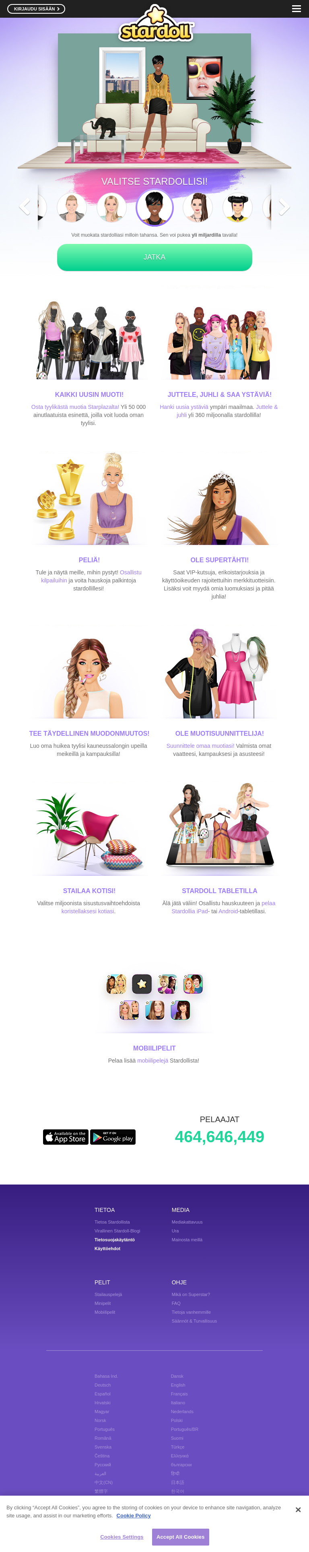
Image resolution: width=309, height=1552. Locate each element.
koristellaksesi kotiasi (88, 911)
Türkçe (178, 1447)
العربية (100, 1473)
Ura (175, 1230)
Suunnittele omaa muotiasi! (201, 746)
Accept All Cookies (181, 1538)
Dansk (177, 1376)
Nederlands (182, 1411)
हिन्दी (175, 1473)
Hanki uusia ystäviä (184, 407)
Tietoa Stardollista (112, 1222)
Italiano (178, 1402)
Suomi (177, 1438)
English (178, 1385)
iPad (202, 911)
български (181, 1464)
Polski (177, 1420)
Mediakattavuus (187, 1222)
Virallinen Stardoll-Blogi (117, 1230)
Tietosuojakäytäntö (115, 1239)
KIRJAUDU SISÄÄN (37, 8)
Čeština (102, 1455)
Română (103, 1438)
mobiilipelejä (152, 1060)
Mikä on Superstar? (191, 1294)
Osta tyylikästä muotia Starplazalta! (75, 407)
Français (179, 1393)
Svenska (103, 1447)
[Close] (298, 1511)
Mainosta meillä (187, 1239)
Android (228, 911)
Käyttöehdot (107, 1248)
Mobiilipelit (105, 1312)
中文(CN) (104, 1482)
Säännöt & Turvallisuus (194, 1321)
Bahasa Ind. (106, 1376)
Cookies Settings (122, 1538)
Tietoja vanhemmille (191, 1312)
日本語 (177, 1482)
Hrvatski (103, 1402)
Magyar (102, 1411)
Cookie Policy (134, 1516)
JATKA (155, 257)
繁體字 (101, 1491)
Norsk (100, 1420)
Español (103, 1393)
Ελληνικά (180, 1455)
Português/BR (184, 1429)
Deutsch (103, 1385)
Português (105, 1429)
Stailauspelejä (108, 1294)
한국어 (177, 1491)
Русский (103, 1464)
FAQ (176, 1303)
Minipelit (103, 1303)
